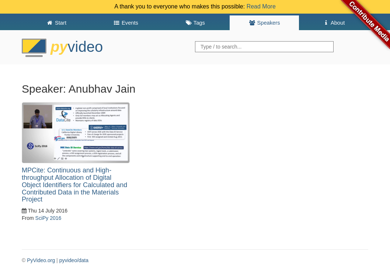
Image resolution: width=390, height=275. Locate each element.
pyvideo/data (73, 260)
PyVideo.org (41, 260)
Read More (261, 6)
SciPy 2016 (48, 218)
